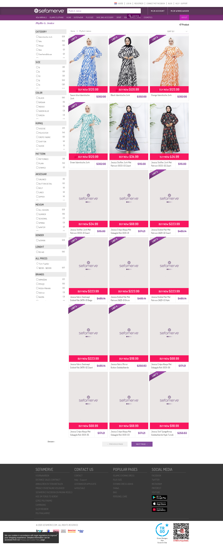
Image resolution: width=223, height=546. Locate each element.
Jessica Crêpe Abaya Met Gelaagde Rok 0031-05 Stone (80, 434)
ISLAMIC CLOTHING (56, 17)
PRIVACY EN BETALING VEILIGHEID (50, 488)
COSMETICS (148, 17)
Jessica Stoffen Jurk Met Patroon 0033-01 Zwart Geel (80, 232)
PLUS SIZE (89, 17)
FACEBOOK (156, 475)
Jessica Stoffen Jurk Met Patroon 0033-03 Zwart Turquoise (121, 165)
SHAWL (116, 488)
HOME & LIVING (135, 17)
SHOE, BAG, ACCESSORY (105, 17)
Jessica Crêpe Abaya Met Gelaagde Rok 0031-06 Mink (161, 367)
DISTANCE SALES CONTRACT (48, 479)
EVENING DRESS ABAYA (123, 484)
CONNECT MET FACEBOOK (155, 3)
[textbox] (97, 10)
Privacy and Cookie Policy (30, 540)
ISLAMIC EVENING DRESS (123, 475)
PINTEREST (156, 488)
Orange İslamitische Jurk (161, 95)
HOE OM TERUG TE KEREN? (47, 496)
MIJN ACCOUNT (157, 11)
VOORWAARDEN (42, 475)
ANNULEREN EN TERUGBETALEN (49, 484)
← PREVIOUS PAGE (115, 444)
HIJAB (68, 17)
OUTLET (184, 17)
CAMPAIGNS (41, 505)
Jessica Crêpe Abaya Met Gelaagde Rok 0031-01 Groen (121, 232)
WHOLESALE (79, 488)
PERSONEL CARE (120, 496)
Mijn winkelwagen (180, 11)
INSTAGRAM (157, 484)
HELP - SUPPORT (181, 3)
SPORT (118, 17)
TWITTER (155, 479)
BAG (115, 492)
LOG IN (128, 3)
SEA (125, 17)
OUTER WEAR (78, 17)
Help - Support (80, 479)
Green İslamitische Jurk (80, 162)
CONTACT (78, 475)
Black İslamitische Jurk (120, 95)
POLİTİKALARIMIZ (43, 513)
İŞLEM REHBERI (42, 509)
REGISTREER (138, 3)
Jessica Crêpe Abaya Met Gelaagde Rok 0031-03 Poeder (121, 434)
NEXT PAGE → (142, 444)
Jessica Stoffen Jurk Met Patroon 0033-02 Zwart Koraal (161, 165)
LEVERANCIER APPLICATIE (85, 484)
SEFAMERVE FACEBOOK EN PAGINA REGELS (54, 492)
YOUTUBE (156, 492)
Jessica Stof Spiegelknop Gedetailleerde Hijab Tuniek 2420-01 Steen (162, 434)
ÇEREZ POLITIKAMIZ (44, 500)
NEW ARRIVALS (41, 17)
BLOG (170, 3)
